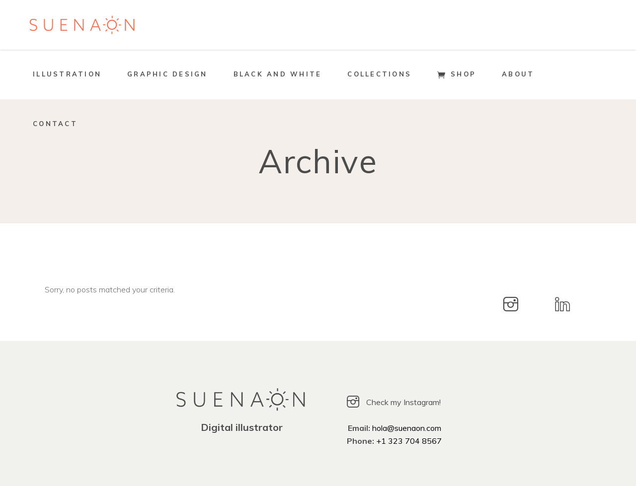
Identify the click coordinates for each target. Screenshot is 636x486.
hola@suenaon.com (406, 428)
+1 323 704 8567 (409, 441)
